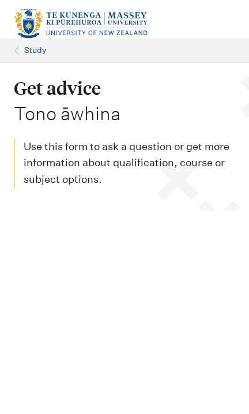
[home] (81, 24)
